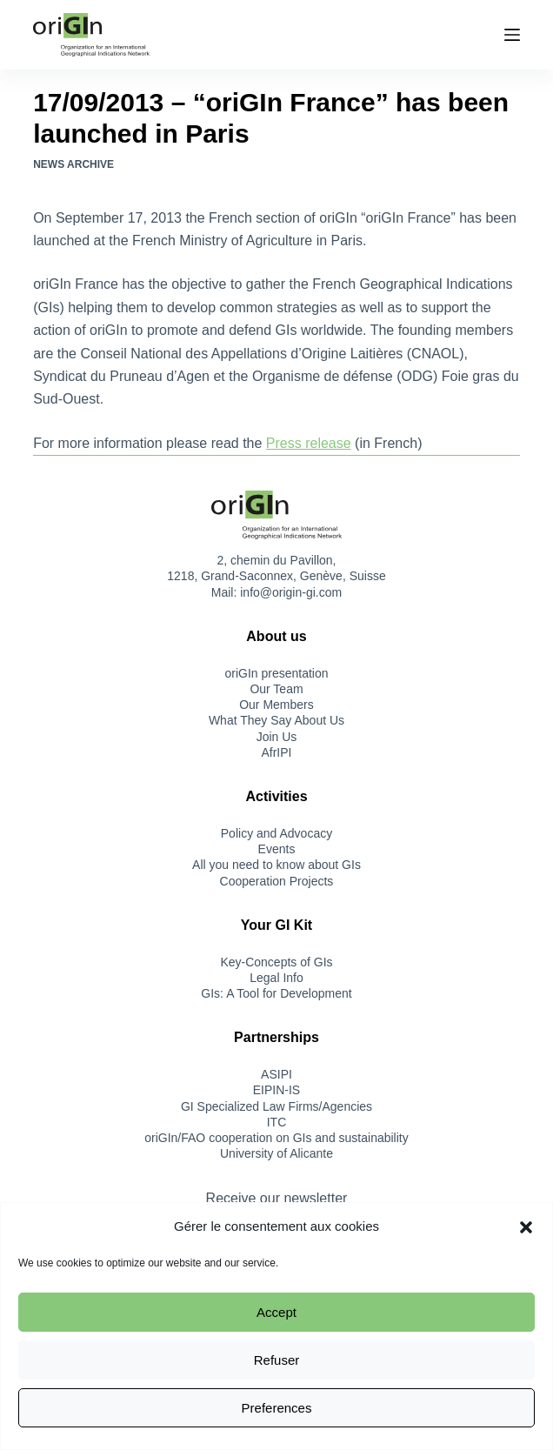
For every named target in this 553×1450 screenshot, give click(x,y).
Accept (276, 1312)
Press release (308, 443)
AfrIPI (276, 752)
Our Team (276, 689)
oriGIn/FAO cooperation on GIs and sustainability (276, 1138)
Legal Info (276, 978)
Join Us (277, 737)
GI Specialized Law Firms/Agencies (276, 1106)
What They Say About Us (276, 720)
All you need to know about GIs (276, 865)
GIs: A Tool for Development (276, 993)
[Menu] (512, 35)
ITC (277, 1122)
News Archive (73, 164)
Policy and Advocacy (276, 833)
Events (277, 849)
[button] (526, 1227)
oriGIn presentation (276, 673)
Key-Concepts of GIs (276, 962)
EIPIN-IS (276, 1090)
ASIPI (276, 1074)
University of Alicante (276, 1153)
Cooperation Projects (277, 881)
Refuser (277, 1360)
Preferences (277, 1407)
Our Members (276, 705)
